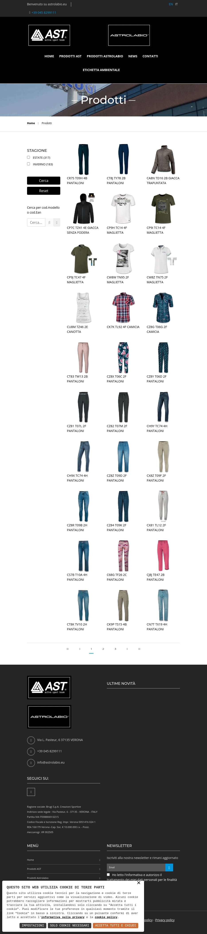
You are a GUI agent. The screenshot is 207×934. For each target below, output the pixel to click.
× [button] (139, 883)
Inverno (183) (42, 164)
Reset (43, 190)
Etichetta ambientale (101, 70)
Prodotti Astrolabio (105, 56)
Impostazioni (33, 925)
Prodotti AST (70, 56)
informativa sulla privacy (62, 917)
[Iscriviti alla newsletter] (169, 867)
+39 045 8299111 (43, 12)
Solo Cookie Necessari (69, 925)
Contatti (150, 56)
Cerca (43, 180)
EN (171, 4)
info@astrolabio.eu (50, 762)
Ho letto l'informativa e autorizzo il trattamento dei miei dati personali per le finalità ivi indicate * (142, 880)
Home (49, 56)
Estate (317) (40, 158)
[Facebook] (31, 792)
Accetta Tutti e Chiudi (115, 925)
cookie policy (106, 917)
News (132, 56)
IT (176, 4)
